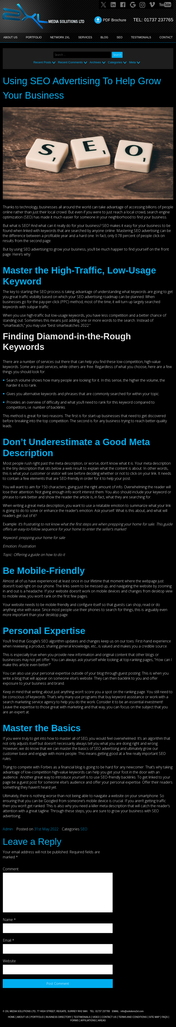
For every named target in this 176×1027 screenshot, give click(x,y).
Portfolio (37, 1017)
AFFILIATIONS (88, 1020)
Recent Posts (42, 62)
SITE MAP (154, 1017)
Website (9, 960)
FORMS (74, 1020)
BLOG (104, 37)
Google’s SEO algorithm (45, 641)
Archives (95, 62)
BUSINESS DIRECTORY (59, 1017)
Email (8, 940)
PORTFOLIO (34, 37)
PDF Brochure (114, 20)
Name (9, 919)
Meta (132, 62)
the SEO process (47, 291)
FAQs (165, 1017)
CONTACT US (109, 1017)
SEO (119, 37)
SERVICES (85, 37)
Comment (11, 868)
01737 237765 (158, 19)
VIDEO (96, 1017)
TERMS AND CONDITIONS (132, 1017)
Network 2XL (60, 37)
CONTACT (166, 37)
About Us (23, 1017)
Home (11, 1017)
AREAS (102, 1020)
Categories (115, 62)
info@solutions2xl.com (132, 1011)
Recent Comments (70, 62)
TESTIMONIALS (141, 37)
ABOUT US (10, 37)
